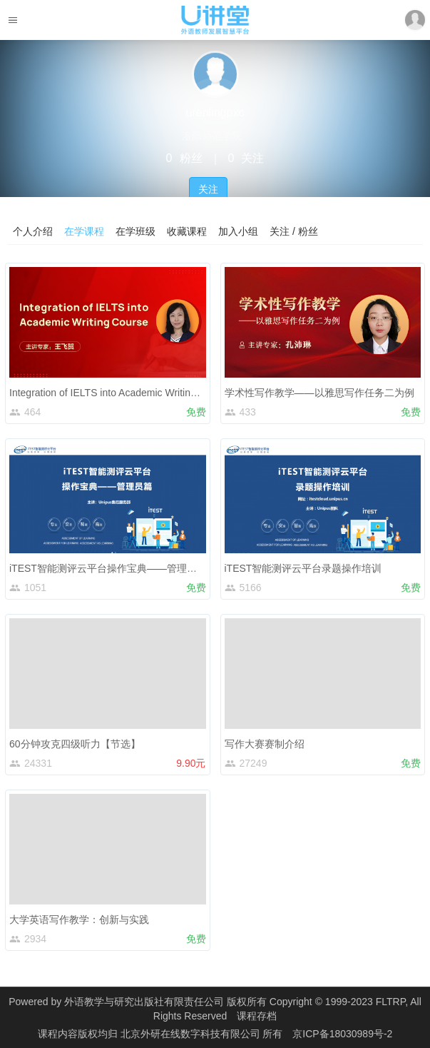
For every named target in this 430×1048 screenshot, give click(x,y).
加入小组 (238, 231)
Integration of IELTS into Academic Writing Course (120, 392)
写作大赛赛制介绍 (264, 744)
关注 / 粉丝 (294, 231)
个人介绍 (33, 231)
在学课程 (84, 231)
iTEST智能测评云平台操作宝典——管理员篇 (108, 568)
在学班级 (135, 231)
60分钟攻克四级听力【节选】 (74, 744)
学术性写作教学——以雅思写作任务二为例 (319, 392)
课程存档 (257, 1016)
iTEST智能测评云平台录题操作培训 (303, 568)
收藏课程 (187, 231)
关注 (208, 189)
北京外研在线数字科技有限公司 (192, 1033)
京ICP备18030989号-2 (342, 1033)
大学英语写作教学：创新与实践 (79, 919)
